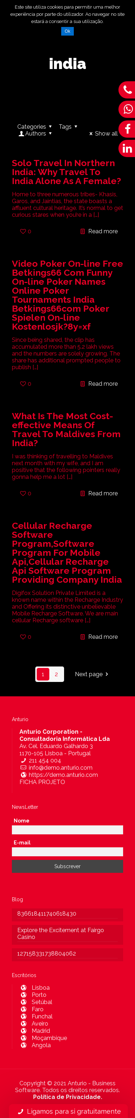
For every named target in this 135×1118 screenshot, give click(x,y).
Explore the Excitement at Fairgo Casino (60, 933)
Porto (32, 994)
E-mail (22, 843)
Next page (93, 674)
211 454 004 (40, 760)
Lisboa (34, 987)
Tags (69, 126)
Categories (35, 126)
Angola (35, 1045)
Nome (22, 821)
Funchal (36, 1016)
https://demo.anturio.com (58, 774)
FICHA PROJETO (42, 782)
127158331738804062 (46, 953)
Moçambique (43, 1038)
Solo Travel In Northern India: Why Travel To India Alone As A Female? (66, 171)
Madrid (34, 1030)
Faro (31, 1009)
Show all (102, 133)
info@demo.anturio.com (56, 767)
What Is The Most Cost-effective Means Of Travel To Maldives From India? (66, 429)
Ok (67, 31)
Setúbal (35, 1002)
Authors (35, 133)
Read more (103, 231)
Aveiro (33, 1023)
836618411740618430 (46, 913)
